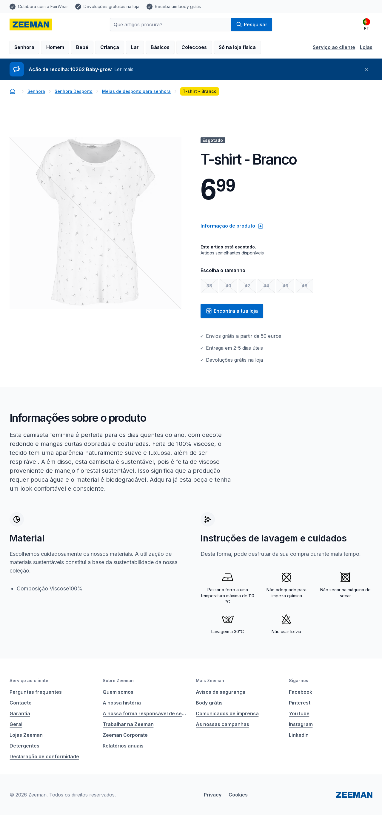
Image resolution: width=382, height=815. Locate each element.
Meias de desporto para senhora (136, 91)
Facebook (300, 692)
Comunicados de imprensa (227, 713)
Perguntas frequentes (36, 692)
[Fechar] (366, 69)
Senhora (24, 47)
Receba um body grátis (178, 6)
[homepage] (31, 24)
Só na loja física (237, 47)
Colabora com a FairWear (43, 6)
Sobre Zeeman (118, 680)
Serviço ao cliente (334, 47)
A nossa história (122, 703)
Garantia (20, 713)
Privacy (212, 795)
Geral (16, 724)
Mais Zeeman (210, 680)
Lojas (366, 47)
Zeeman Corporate (125, 735)
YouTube (299, 713)
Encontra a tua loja (232, 311)
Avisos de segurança (220, 692)
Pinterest (299, 703)
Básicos (160, 47)
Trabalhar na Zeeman (128, 724)
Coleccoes (194, 47)
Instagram (301, 724)
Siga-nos (298, 680)
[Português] (366, 24)
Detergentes (24, 746)
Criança (109, 47)
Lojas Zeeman (26, 735)
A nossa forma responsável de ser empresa (144, 713)
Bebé (82, 47)
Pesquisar (251, 24)
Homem (55, 47)
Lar (135, 47)
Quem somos (118, 692)
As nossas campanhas (222, 724)
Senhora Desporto (74, 91)
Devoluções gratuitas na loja (111, 6)
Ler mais (123, 69)
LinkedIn (299, 735)
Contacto (21, 703)
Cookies (238, 795)
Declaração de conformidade (44, 756)
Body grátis (209, 703)
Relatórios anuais (123, 746)
